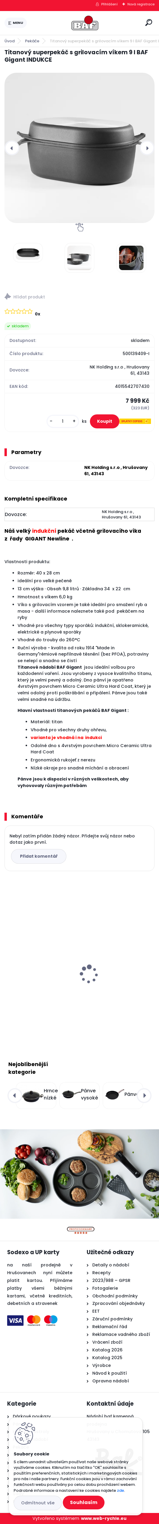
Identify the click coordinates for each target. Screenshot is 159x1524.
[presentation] (11, 147)
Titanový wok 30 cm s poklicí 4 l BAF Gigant (110, 966)
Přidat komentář (38, 856)
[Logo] (85, 23)
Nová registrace (141, 4)
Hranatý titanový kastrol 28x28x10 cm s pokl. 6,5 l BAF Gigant (40, 969)
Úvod (9, 41)
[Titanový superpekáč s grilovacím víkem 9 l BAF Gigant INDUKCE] (79, 148)
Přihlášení (109, 4)
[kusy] (62, 421)
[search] (149, 22)
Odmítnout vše (37, 1503)
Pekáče (32, 41)
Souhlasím (83, 1502)
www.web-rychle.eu (104, 1518)
